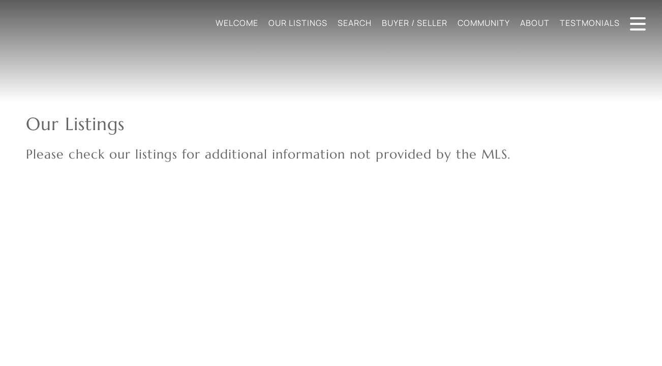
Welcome (237, 22)
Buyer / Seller (414, 22)
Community (484, 22)
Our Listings (297, 22)
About (535, 22)
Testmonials (590, 22)
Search (355, 22)
